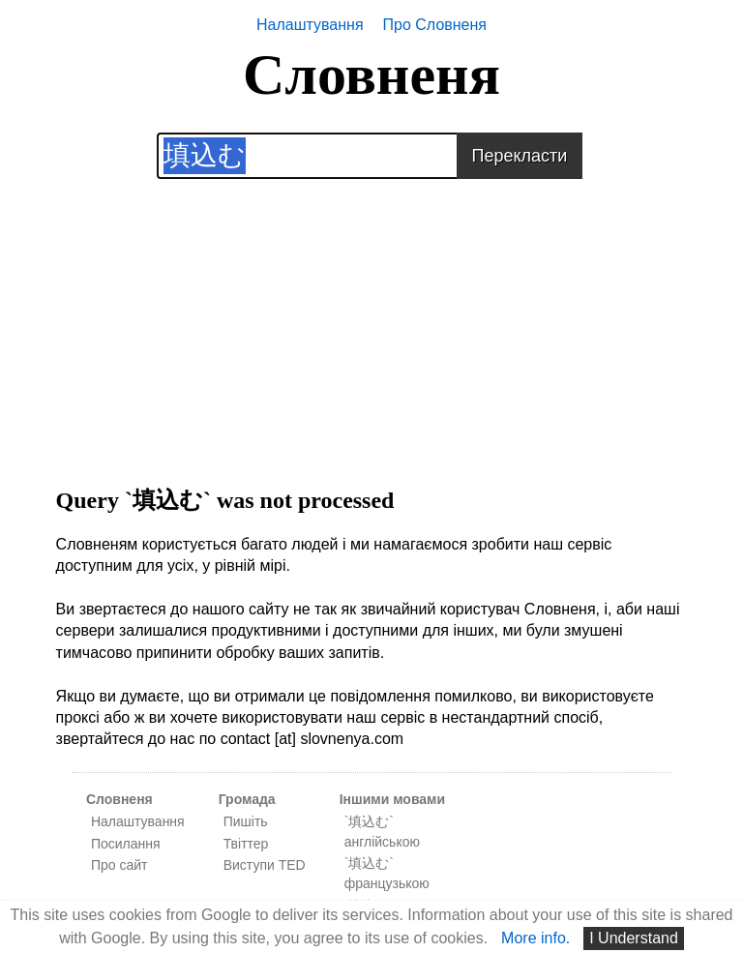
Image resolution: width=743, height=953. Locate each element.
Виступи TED (264, 865)
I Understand (633, 938)
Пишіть (245, 821)
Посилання (126, 843)
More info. (535, 938)
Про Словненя (435, 24)
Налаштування (310, 24)
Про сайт (119, 865)
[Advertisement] (372, 314)
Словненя (371, 74)
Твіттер (246, 843)
